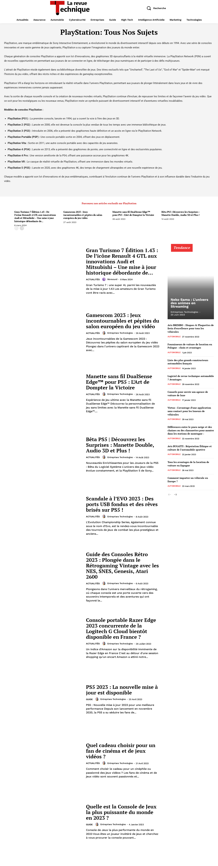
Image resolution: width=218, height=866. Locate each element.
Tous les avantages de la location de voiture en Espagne (188, 463)
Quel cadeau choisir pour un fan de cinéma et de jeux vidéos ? (120, 751)
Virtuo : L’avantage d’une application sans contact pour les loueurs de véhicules (189, 411)
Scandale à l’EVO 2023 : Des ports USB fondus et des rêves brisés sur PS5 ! (122, 504)
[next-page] (22, 228)
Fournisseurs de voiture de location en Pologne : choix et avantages (190, 346)
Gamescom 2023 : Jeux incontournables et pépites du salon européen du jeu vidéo (82, 215)
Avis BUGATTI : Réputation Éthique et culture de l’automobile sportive (190, 448)
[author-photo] (104, 279)
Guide (89, 699)
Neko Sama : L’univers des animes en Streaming (189, 303)
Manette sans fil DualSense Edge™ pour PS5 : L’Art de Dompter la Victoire (133, 213)
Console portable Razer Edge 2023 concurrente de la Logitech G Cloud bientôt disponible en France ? (121, 628)
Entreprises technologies (120, 333)
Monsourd (112, 279)
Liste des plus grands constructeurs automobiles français (188, 362)
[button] (155, 8)
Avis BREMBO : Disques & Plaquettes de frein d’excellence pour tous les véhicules (191, 328)
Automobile (174, 336)
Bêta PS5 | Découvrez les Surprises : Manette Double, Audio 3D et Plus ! (180, 213)
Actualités (93, 279)
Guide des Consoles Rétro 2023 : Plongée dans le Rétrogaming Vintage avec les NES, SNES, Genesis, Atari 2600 (122, 565)
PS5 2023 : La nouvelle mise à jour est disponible (122, 690)
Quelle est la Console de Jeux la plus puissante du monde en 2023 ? (121, 812)
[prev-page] (16, 228)
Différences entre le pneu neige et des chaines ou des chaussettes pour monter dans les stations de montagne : (191, 430)
